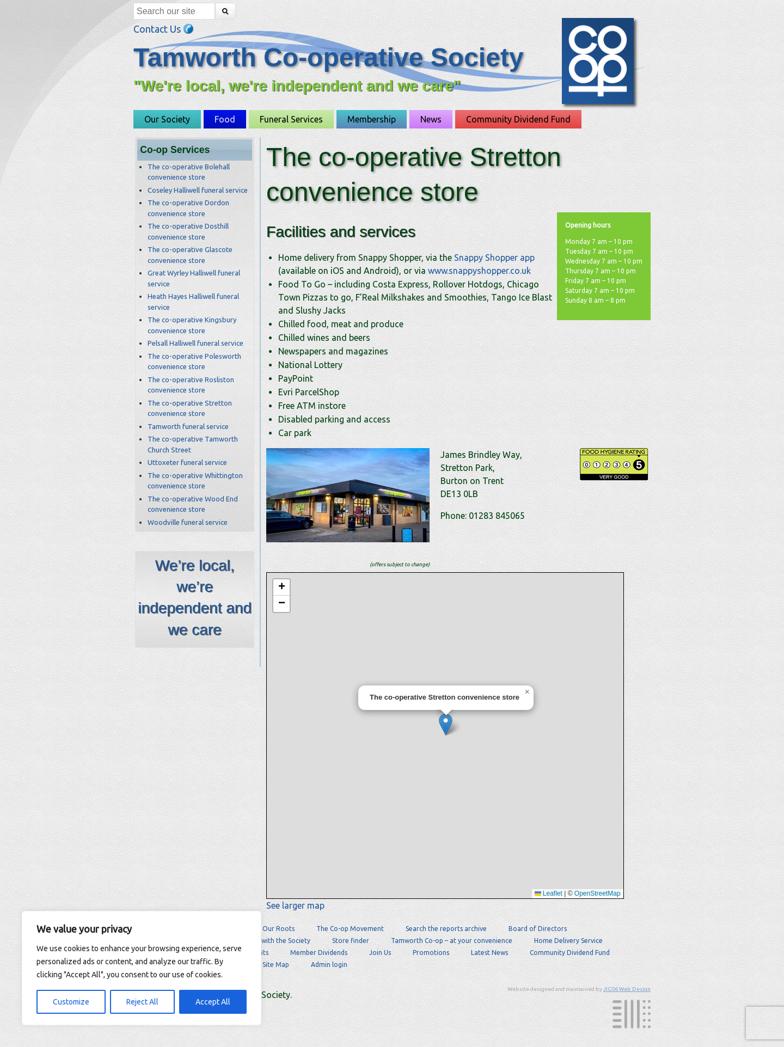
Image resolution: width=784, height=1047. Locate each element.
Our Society (167, 119)
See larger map (295, 905)
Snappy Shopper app (494, 257)
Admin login (329, 964)
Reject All (142, 1001)
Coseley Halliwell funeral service (198, 190)
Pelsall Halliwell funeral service (195, 343)
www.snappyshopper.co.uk (479, 270)
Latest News (489, 952)
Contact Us (163, 28)
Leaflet (548, 893)
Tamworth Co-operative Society (328, 57)
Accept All (212, 1001)
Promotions (431, 952)
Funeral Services (291, 119)
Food (225, 119)
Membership (371, 119)
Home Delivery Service (568, 940)
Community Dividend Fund (518, 119)
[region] (141, 968)
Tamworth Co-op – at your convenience (451, 940)
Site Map (275, 964)
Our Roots (278, 928)
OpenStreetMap (597, 893)
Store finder (350, 940)
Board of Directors (538, 928)
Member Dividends (318, 952)
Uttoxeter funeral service (187, 462)
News (431, 119)
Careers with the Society (273, 940)
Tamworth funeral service (188, 426)
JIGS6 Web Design (627, 989)
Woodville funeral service (188, 522)
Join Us (380, 952)
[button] (445, 724)
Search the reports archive (446, 928)
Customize (71, 1001)
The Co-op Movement (350, 928)
